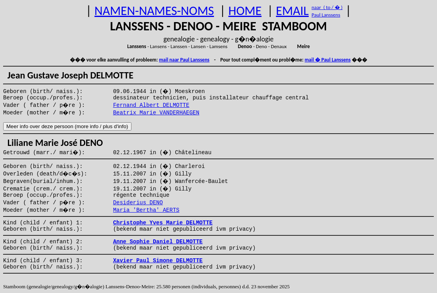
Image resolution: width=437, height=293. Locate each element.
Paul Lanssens (325, 15)
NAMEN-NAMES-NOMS (154, 11)
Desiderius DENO (138, 203)
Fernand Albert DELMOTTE (151, 105)
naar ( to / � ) (326, 7)
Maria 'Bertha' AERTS (146, 210)
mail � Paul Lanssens (328, 60)
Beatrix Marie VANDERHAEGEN (156, 113)
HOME (244, 11)
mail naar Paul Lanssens (184, 60)
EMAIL (292, 11)
